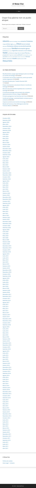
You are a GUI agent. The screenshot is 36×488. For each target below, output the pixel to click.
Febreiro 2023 (6, 169)
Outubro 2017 (6, 298)
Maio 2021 (5, 211)
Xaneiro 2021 (6, 219)
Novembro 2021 (7, 199)
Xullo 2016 (5, 329)
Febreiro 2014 (6, 387)
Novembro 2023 (7, 150)
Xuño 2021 (5, 209)
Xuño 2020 (5, 233)
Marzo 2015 (6, 361)
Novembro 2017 (7, 296)
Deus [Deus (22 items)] (18, 43)
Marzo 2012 (6, 428)
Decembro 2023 (7, 148)
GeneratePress (20, 486)
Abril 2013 (5, 406)
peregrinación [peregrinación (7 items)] (6, 55)
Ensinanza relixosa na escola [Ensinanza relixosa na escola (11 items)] (16, 46)
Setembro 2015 (7, 349)
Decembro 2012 (7, 414)
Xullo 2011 (5, 442)
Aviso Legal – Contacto (8, 463)
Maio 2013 (5, 404)
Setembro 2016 (7, 325)
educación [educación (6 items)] (5, 46)
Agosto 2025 (6, 122)
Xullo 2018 (5, 280)
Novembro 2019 (7, 248)
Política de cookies (7, 461)
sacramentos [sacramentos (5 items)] (10, 56)
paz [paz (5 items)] (30, 53)
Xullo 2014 (5, 377)
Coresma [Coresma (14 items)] (29, 41)
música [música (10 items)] (29, 50)
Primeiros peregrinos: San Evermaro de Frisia (15, 96)
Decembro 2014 (7, 367)
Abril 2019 (5, 262)
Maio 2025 (5, 124)
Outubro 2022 (6, 177)
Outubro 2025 (6, 118)
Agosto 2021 (6, 205)
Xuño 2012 (5, 422)
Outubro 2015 (6, 347)
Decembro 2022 (7, 173)
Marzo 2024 (6, 142)
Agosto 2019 (6, 254)
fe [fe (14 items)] (18, 48)
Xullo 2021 (5, 207)
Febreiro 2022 (6, 193)
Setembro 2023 (7, 154)
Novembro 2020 (7, 223)
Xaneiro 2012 (6, 432)
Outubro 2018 (6, 274)
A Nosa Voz (18, 3)
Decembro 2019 (7, 246)
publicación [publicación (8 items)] (20, 55)
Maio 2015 (5, 357)
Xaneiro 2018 (6, 292)
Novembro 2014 (7, 369)
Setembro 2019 (7, 252)
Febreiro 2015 (6, 363)
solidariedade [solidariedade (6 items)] (9, 58)
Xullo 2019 (5, 256)
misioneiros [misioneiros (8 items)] (21, 50)
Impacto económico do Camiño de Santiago (14, 102)
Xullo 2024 (5, 134)
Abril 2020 (5, 237)
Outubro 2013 (6, 395)
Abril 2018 (5, 286)
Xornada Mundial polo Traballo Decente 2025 (15, 81)
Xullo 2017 (5, 304)
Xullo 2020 (5, 231)
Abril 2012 (5, 426)
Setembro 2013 (7, 397)
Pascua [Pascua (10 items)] (27, 53)
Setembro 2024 (7, 130)
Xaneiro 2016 (6, 341)
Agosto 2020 (6, 229)
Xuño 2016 (5, 331)
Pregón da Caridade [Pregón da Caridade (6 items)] (13, 55)
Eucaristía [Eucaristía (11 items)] (28, 46)
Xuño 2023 (5, 161)
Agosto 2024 (6, 132)
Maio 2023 (5, 163)
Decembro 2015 (7, 343)
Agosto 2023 (6, 156)
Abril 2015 (5, 359)
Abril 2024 (5, 140)
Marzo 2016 (6, 337)
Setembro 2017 (7, 300)
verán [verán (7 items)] (25, 58)
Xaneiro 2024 (6, 146)
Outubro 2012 (6, 418)
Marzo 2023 (6, 167)
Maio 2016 (5, 333)
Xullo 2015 (5, 353)
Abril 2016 (5, 335)
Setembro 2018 (7, 276)
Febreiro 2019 (6, 266)
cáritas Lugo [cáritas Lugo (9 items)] (9, 44)
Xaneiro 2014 (6, 389)
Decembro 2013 (7, 391)
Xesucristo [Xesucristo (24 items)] (7, 60)
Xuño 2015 (5, 355)
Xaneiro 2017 (6, 316)
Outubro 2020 (6, 225)
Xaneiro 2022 (6, 195)
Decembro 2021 (7, 197)
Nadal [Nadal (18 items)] (5, 53)
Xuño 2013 (5, 401)
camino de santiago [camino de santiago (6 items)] (13, 41)
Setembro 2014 (7, 373)
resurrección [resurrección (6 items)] (25, 55)
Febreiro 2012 (6, 430)
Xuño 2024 (5, 136)
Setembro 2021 (7, 203)
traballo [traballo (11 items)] (14, 58)
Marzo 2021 (6, 215)
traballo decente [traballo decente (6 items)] (20, 58)
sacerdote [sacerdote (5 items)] (30, 55)
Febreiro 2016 (6, 339)
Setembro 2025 (7, 120)
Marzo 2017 (6, 312)
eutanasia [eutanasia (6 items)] (5, 48)
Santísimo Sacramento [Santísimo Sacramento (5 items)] (21, 56)
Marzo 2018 (6, 288)
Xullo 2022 (5, 183)
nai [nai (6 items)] (8, 53)
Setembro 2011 (7, 440)
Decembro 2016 (7, 318)
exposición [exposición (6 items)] (9, 48)
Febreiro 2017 (6, 314)
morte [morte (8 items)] (25, 50)
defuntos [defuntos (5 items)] (14, 44)
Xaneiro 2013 (6, 412)
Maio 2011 (5, 446)
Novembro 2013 (7, 393)
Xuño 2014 (5, 379)
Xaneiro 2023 (6, 171)
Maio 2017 (5, 308)
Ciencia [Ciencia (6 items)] (18, 41)
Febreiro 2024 (6, 144)
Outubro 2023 (6, 152)
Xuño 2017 (5, 306)
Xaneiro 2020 (6, 244)
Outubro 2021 (6, 201)
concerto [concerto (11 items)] (23, 41)
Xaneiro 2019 (6, 268)
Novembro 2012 (7, 416)
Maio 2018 (5, 284)
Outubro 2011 (6, 438)
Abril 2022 (5, 189)
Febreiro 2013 (6, 410)
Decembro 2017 (7, 294)
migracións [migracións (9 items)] (15, 50)
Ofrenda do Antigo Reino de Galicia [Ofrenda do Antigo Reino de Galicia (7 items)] (17, 53)
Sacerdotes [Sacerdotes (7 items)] (5, 56)
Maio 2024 (5, 138)
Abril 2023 (5, 165)
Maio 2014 (5, 381)
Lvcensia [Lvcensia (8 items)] (5, 50)
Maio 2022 (5, 187)
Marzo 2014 (6, 385)
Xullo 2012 (5, 420)
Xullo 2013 (5, 399)
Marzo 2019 (6, 264)
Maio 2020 (5, 235)
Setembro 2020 (7, 227)
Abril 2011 (5, 448)
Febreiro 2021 (6, 217)
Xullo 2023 (5, 158)
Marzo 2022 (6, 191)
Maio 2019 (5, 260)
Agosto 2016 (6, 327)
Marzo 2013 (6, 408)
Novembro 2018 (7, 272)
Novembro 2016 (7, 320)
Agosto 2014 (6, 375)
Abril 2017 (5, 310)
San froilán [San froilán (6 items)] (15, 56)
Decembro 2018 (7, 270)
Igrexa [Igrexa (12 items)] (28, 48)
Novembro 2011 (7, 436)
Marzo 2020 (6, 239)
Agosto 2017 (6, 302)
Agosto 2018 (6, 278)
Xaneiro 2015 (6, 365)
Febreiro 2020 (6, 242)
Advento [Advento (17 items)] (6, 41)
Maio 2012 (5, 424)
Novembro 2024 (7, 126)
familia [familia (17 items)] (14, 48)
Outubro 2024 (6, 128)
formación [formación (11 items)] (22, 48)
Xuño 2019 (5, 258)
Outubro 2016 (6, 323)
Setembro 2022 (7, 179)
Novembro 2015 (7, 345)
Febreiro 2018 (6, 290)
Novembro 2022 (7, 175)
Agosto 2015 (6, 351)
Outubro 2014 (6, 371)
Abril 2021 (5, 213)
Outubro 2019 (6, 250)
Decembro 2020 (7, 221)
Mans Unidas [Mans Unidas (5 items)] (9, 50)
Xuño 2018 (5, 282)
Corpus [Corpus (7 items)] (4, 44)
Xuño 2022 (5, 185)
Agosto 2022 (6, 181)
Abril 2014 (5, 383)
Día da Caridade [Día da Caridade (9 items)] (25, 44)
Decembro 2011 (7, 434)
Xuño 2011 (5, 444)
